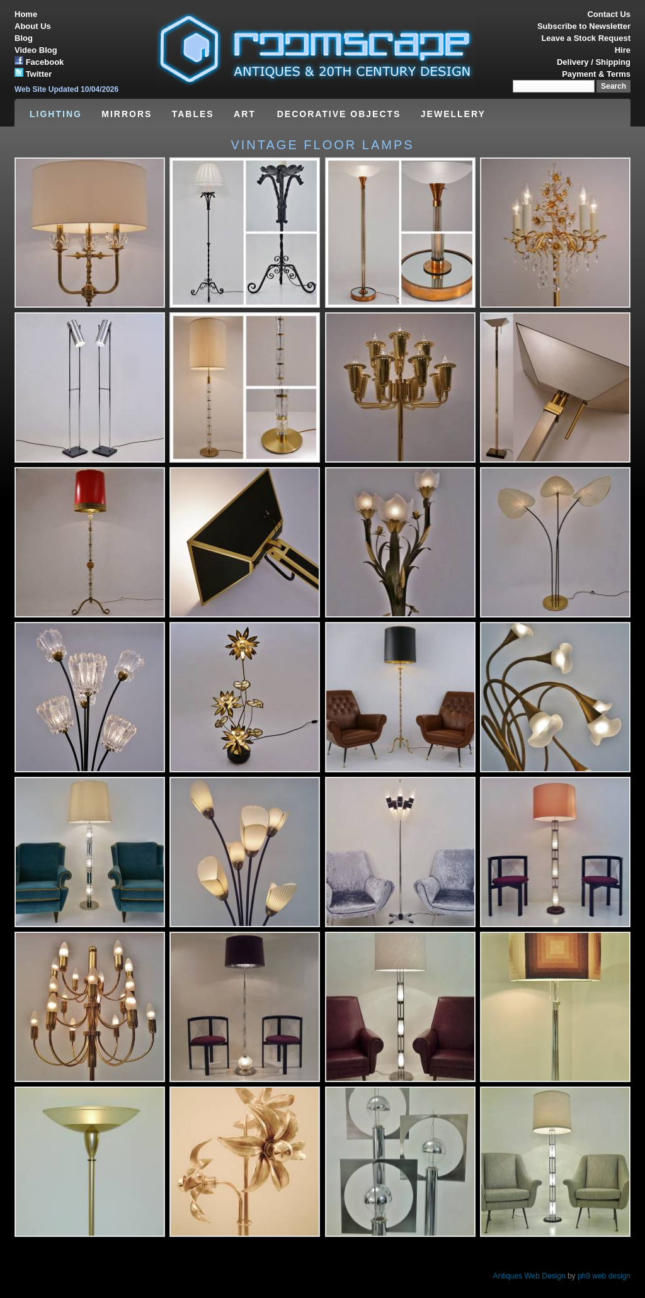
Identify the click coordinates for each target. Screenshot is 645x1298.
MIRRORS (126, 114)
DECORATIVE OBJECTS (339, 114)
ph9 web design (604, 1276)
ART (247, 114)
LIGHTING (56, 114)
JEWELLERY (453, 114)
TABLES (193, 114)
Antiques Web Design (529, 1276)
